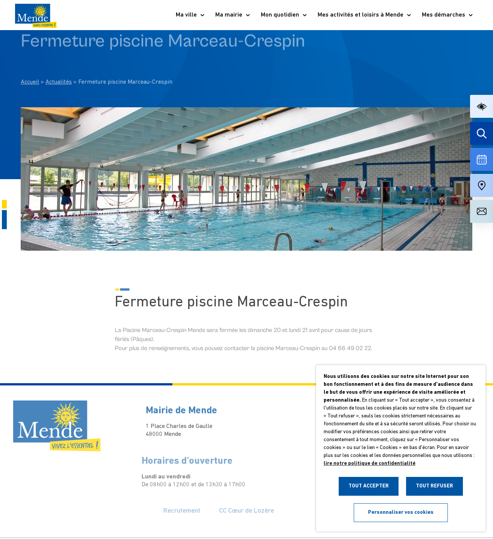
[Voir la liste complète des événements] (481, 159)
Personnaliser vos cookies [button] (401, 512)
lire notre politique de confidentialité (369, 463)
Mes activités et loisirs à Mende (365, 15)
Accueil (30, 64)
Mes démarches (447, 15)
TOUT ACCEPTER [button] (368, 486)
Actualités (59, 64)
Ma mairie (233, 15)
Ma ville (190, 15)
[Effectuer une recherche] (481, 133)
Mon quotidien (284, 15)
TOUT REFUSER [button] (434, 486)
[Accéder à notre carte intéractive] (481, 185)
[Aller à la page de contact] (481, 211)
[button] (481, 106)
